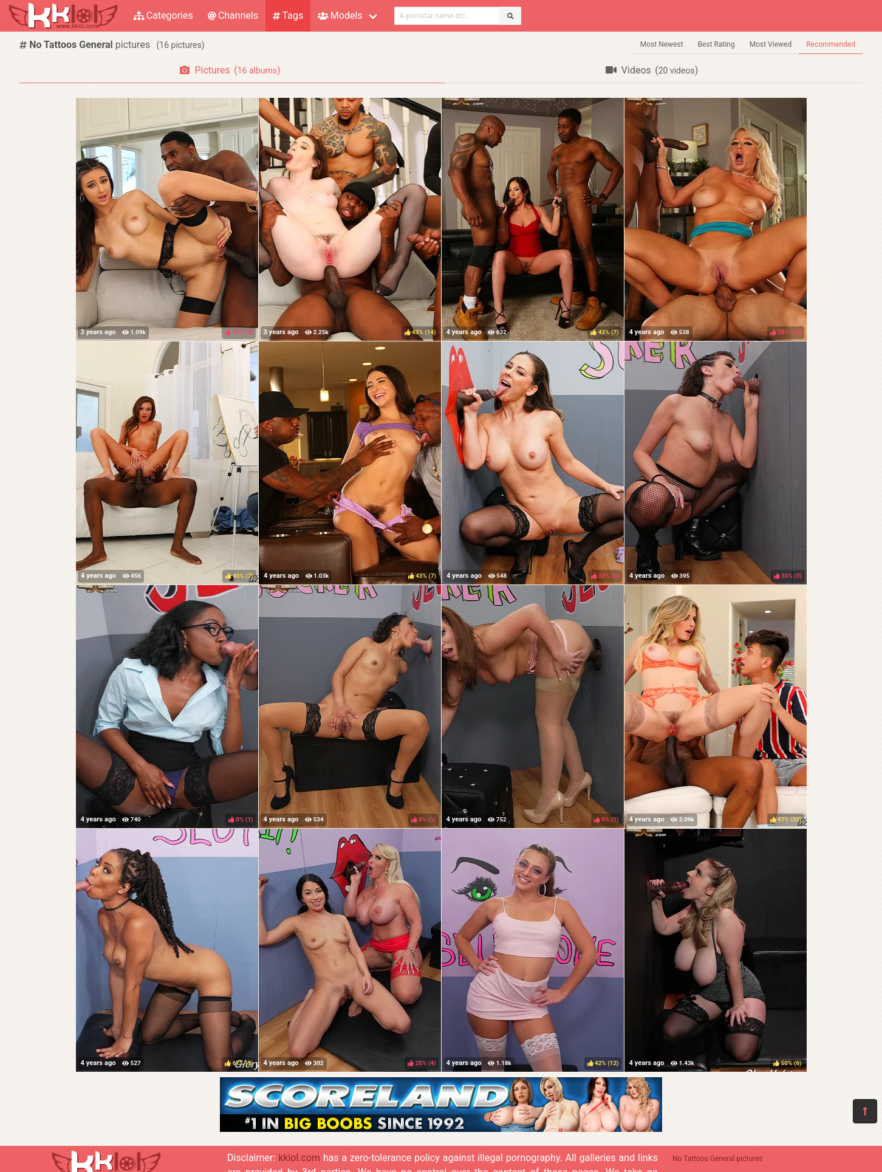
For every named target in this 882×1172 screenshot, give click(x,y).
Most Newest (661, 44)
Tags (288, 15)
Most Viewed (771, 44)
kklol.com (299, 1157)
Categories (163, 15)
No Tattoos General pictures (717, 1158)
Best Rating (716, 44)
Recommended (830, 44)
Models (340, 15)
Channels (233, 15)
